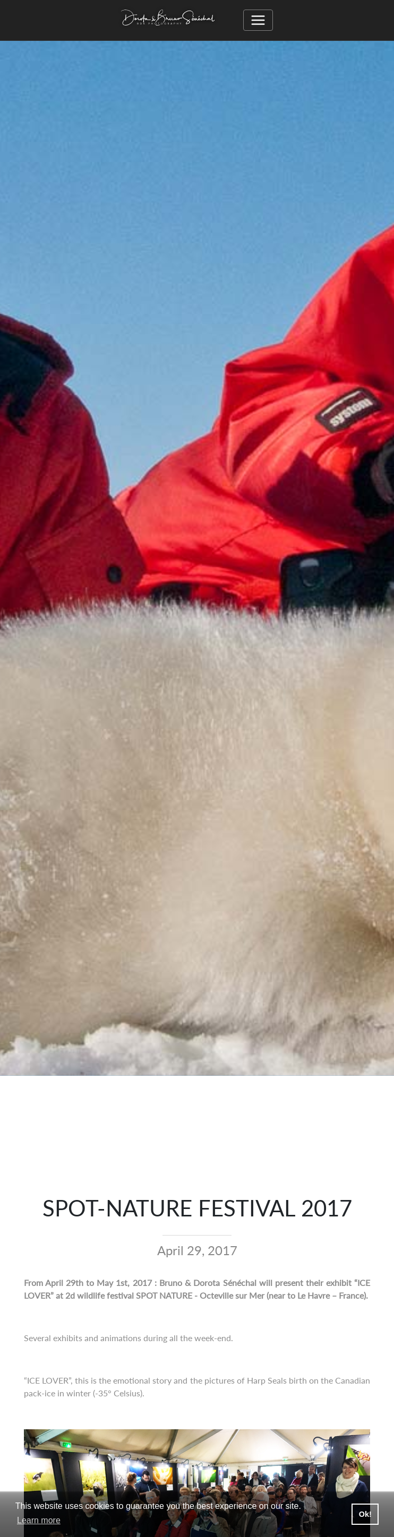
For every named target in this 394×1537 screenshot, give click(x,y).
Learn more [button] (39, 1520)
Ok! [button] (365, 1514)
